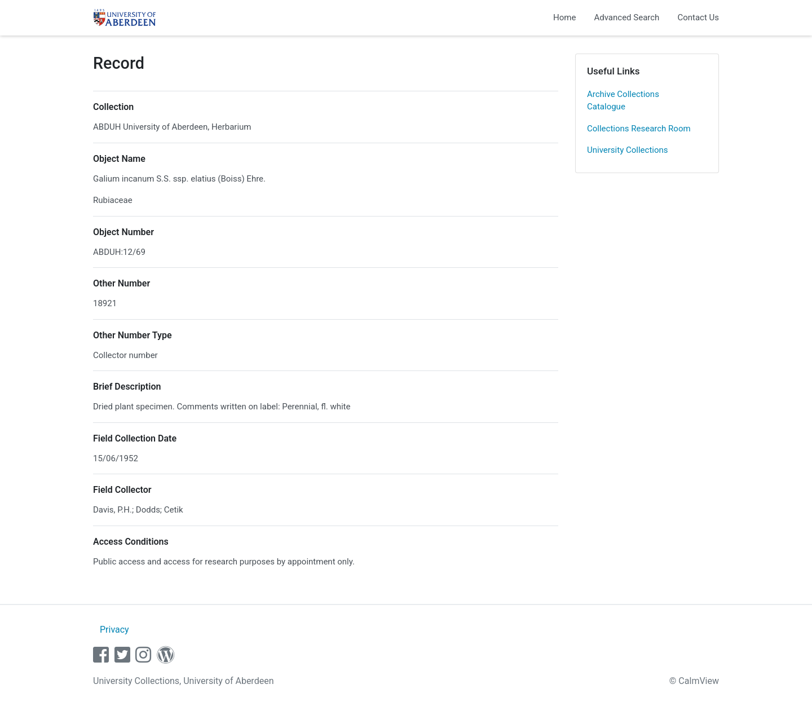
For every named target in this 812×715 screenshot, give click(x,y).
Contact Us (698, 17)
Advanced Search (626, 17)
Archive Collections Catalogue (623, 100)
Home (564, 17)
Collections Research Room (639, 128)
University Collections (627, 150)
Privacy (114, 629)
